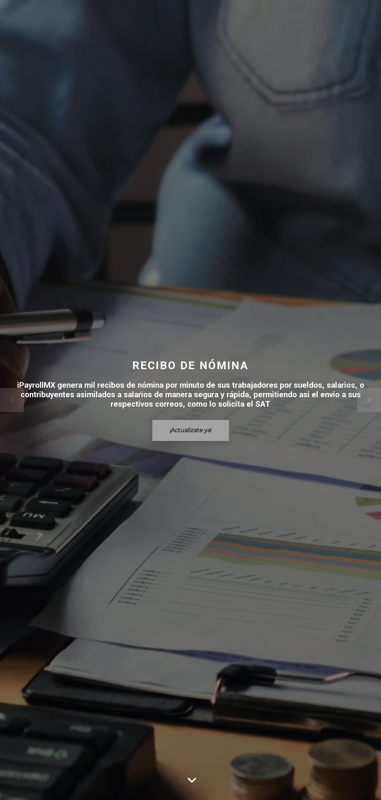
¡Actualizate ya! (191, 430)
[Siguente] (352, 400)
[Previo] (28, 400)
